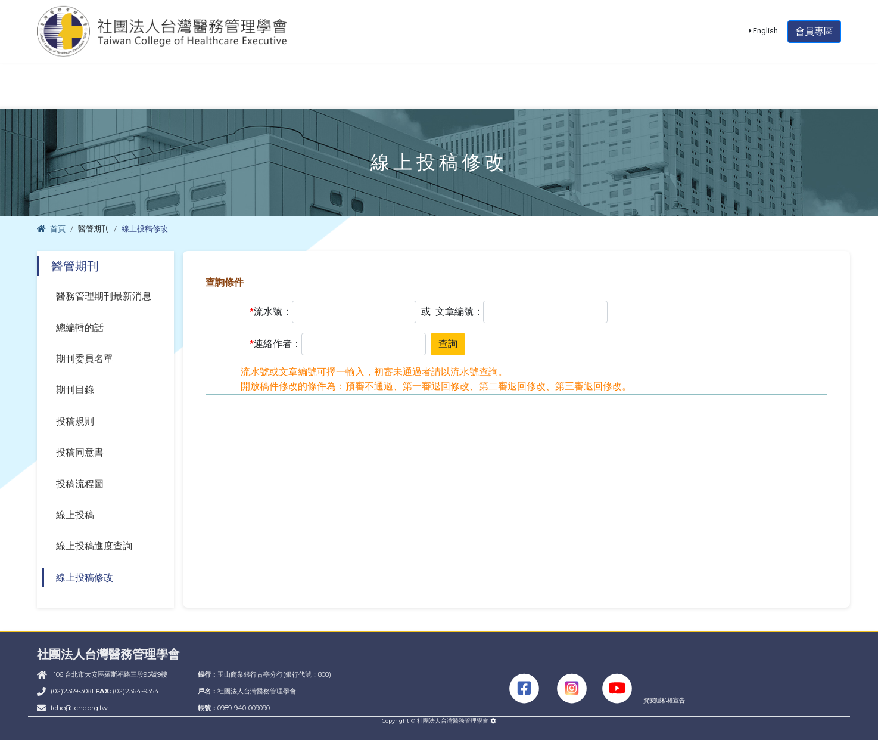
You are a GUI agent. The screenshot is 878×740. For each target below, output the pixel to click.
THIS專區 (789, 93)
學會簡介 (81, 93)
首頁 (51, 228)
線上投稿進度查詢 (94, 546)
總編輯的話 (80, 327)
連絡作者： (275, 344)
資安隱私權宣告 (664, 700)
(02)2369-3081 (73, 691)
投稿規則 (75, 421)
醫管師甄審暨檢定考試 (205, 93)
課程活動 (329, 93)
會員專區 (814, 38)
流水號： (271, 312)
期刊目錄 (75, 389)
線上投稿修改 (84, 577)
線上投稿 (75, 515)
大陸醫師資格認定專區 (663, 93)
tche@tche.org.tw (79, 708)
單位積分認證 (434, 93)
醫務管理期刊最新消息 (103, 296)
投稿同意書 (80, 452)
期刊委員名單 (84, 358)
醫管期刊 (540, 93)
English (764, 37)
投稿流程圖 (80, 484)
